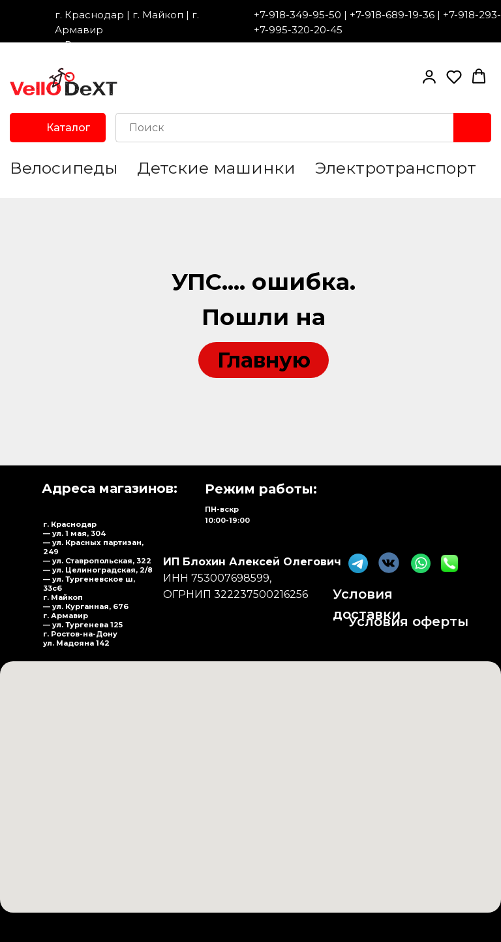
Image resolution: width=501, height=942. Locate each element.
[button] (429, 76)
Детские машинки (216, 168)
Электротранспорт (395, 168)
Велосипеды (63, 168)
